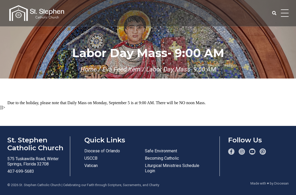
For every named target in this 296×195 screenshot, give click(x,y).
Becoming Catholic (162, 158)
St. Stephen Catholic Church (40, 185)
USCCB (90, 158)
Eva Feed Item (121, 69)
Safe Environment (161, 150)
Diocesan (281, 183)
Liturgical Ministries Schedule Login (172, 168)
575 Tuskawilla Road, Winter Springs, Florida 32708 (33, 161)
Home (88, 69)
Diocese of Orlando (102, 150)
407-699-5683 (20, 171)
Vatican (91, 165)
